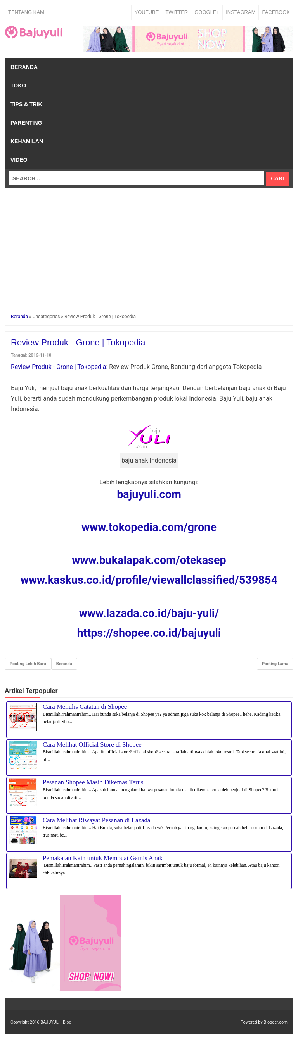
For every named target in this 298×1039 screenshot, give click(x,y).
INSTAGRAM (240, 12)
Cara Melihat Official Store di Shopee (92, 744)
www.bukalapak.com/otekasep (149, 560)
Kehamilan (26, 141)
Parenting (26, 123)
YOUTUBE (147, 12)
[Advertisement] (149, 242)
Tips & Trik (26, 104)
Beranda (24, 67)
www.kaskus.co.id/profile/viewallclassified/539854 (149, 579)
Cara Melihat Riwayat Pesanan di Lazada (96, 820)
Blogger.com (275, 1022)
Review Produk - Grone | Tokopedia (58, 366)
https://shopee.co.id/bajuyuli (149, 633)
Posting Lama (275, 663)
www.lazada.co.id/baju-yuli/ (149, 613)
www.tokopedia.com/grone (149, 527)
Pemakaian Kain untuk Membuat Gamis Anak (103, 858)
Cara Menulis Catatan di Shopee (85, 706)
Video (19, 160)
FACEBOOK (276, 12)
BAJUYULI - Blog (55, 1022)
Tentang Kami (27, 12)
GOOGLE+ (206, 12)
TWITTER (176, 12)
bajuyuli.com (149, 494)
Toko (18, 85)
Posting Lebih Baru (28, 663)
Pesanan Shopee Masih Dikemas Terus (93, 782)
